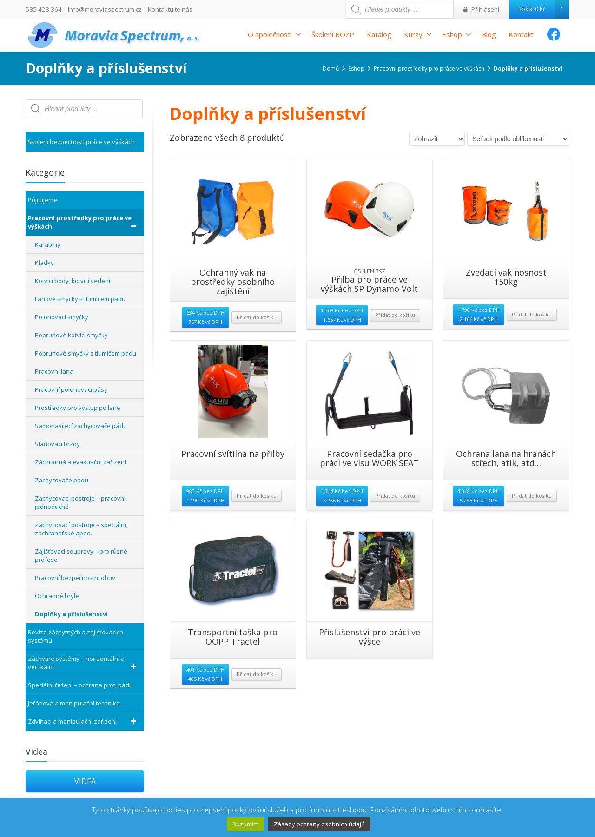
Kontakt (521, 34)
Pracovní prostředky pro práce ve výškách (83, 222)
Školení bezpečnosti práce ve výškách (81, 142)
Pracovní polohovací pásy (71, 389)
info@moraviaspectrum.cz (98, 9)
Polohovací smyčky (61, 317)
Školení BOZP (332, 34)
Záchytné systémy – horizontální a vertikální (83, 662)
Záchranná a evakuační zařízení (80, 462)
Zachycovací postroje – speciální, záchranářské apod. (81, 529)
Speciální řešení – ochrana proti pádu (80, 685)
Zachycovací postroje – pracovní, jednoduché (81, 502)
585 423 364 (42, 9)
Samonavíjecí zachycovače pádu (81, 426)
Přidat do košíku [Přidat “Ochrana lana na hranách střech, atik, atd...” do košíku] (532, 495)
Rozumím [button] (245, 824)
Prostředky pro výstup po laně (77, 407)
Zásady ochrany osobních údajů (319, 824)
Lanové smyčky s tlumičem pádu (80, 299)
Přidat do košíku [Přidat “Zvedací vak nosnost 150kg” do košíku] (532, 314)
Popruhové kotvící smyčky (71, 335)
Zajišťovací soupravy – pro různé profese (81, 555)
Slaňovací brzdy (57, 444)
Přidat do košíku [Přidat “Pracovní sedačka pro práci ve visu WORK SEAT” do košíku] (395, 495)
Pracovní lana (54, 371)
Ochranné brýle (57, 596)
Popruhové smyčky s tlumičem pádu (85, 353)
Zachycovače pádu (61, 480)
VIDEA (85, 781)
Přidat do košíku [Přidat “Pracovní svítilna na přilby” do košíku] (257, 495)
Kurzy (418, 34)
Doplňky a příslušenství (71, 614)
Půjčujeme (42, 200)
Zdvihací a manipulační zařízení (83, 721)
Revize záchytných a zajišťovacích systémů (75, 636)
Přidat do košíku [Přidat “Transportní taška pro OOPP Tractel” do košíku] (257, 674)
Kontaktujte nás (159, 9)
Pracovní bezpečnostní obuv (75, 577)
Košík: (543, 9)
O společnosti (274, 34)
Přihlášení (482, 9)
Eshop (456, 34)
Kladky (44, 262)
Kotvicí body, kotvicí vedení (72, 281)
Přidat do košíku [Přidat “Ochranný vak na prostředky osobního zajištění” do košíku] (257, 317)
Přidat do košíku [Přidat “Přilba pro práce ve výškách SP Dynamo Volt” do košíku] (395, 314)
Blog (489, 34)
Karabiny (47, 244)
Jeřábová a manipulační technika (74, 703)
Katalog (379, 34)
